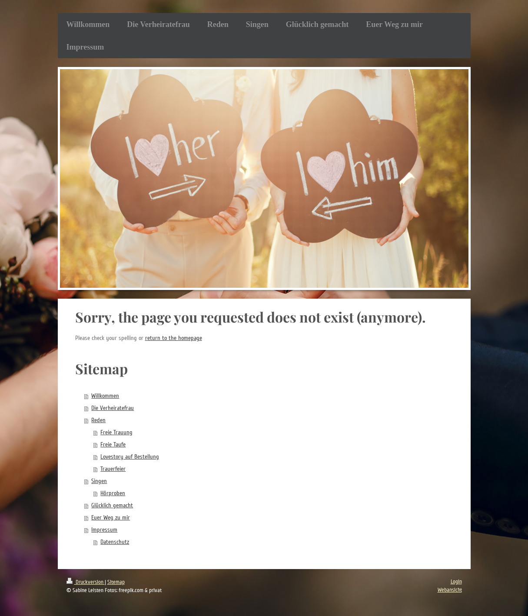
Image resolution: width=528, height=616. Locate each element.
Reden (98, 420)
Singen (99, 481)
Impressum (104, 529)
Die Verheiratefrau (112, 408)
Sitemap (116, 582)
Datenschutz (114, 542)
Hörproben (112, 493)
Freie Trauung (116, 432)
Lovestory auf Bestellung (129, 456)
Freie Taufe (113, 444)
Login (456, 581)
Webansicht (450, 589)
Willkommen (105, 396)
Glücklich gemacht (112, 505)
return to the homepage (173, 338)
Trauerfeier (113, 469)
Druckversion (85, 582)
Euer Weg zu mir (110, 517)
